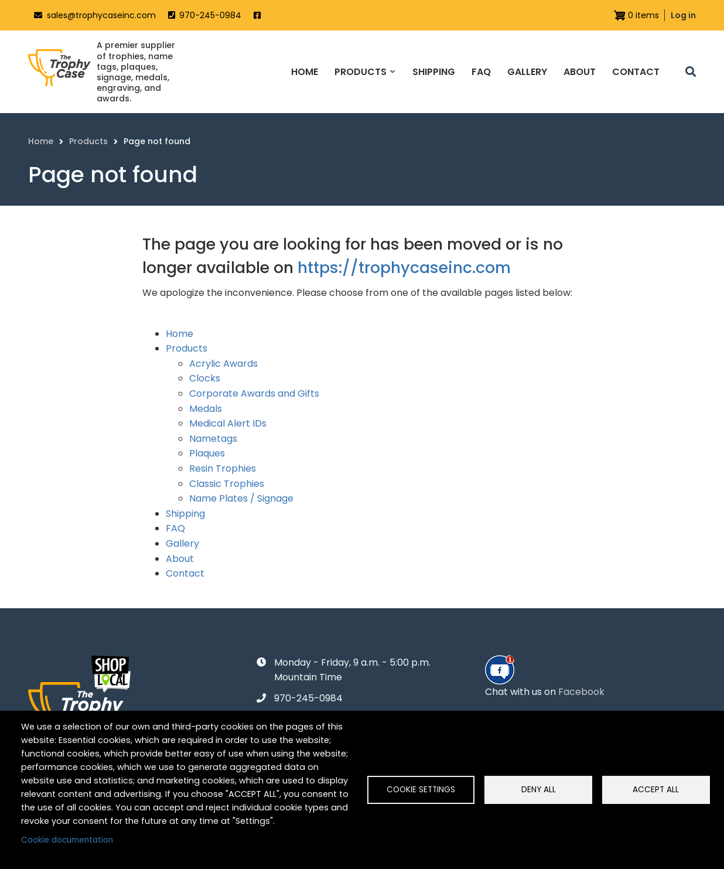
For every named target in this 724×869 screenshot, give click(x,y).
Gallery (182, 543)
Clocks (204, 378)
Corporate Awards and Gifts (254, 393)
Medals (205, 408)
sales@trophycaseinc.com (101, 15)
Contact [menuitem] (636, 72)
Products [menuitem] (364, 82)
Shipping (185, 513)
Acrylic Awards (223, 363)
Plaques (207, 453)
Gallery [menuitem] (527, 72)
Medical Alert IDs (228, 423)
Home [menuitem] (304, 72)
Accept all (656, 789)
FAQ (175, 528)
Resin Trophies (222, 468)
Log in (683, 15)
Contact (185, 573)
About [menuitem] (580, 72)
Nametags (213, 438)
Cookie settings (421, 789)
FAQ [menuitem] (481, 72)
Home (179, 333)
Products (186, 348)
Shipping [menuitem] (433, 72)
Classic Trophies (226, 483)
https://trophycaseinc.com (404, 267)
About (180, 558)
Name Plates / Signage (241, 498)
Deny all (538, 789)
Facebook (581, 691)
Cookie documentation (67, 840)
